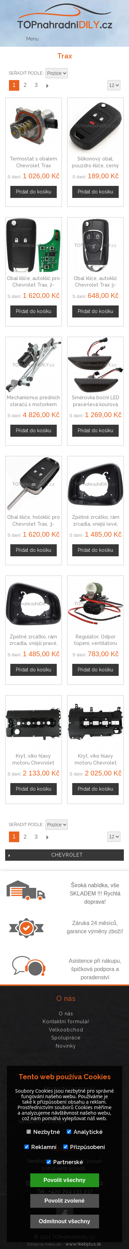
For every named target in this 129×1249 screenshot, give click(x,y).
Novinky (66, 1046)
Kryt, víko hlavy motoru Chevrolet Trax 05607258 (33, 762)
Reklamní (40, 1147)
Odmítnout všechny (64, 1221)
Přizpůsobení (84, 1147)
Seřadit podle (26, 73)
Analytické (85, 1132)
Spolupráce (65, 1037)
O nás (66, 1013)
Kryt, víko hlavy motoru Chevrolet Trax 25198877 (96, 762)
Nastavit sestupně (74, 73)
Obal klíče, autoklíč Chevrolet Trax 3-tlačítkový (95, 285)
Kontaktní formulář (66, 1021)
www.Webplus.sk (83, 1244)
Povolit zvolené (64, 1201)
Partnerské (64, 1162)
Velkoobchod (66, 1030)
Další (47, 85)
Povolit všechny (65, 1180)
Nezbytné (43, 1132)
